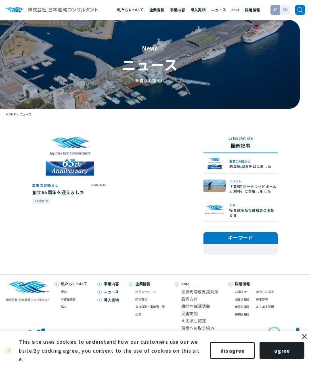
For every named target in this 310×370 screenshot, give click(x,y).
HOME (11, 114)
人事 (227, 256)
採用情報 (252, 10)
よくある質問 (265, 313)
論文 (64, 313)
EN (285, 10)
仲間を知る (242, 321)
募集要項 (262, 306)
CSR (235, 10)
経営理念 (141, 306)
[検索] (300, 10)
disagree (225, 352)
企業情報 (156, 10)
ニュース (218, 10)
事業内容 (177, 10)
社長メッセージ (145, 299)
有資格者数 (68, 306)
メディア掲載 (219, 249)
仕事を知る (242, 313)
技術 (239, 249)
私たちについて (130, 10)
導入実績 (198, 10)
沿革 (138, 321)
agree (275, 352)
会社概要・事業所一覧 (150, 313)
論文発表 (255, 249)
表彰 (214, 256)
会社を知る (242, 306)
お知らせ (244, 256)
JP (275, 10)
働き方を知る (265, 299)
